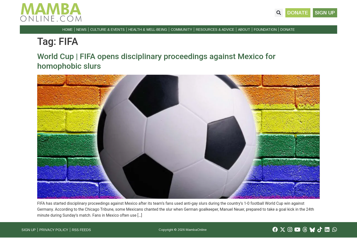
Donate (287, 30)
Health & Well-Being (147, 30)
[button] (277, 13)
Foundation (265, 30)
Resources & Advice (215, 30)
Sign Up (29, 230)
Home (67, 30)
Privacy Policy (57, 230)
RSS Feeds (87, 230)
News (81, 30)
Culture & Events (107, 30)
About (244, 30)
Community (181, 30)
